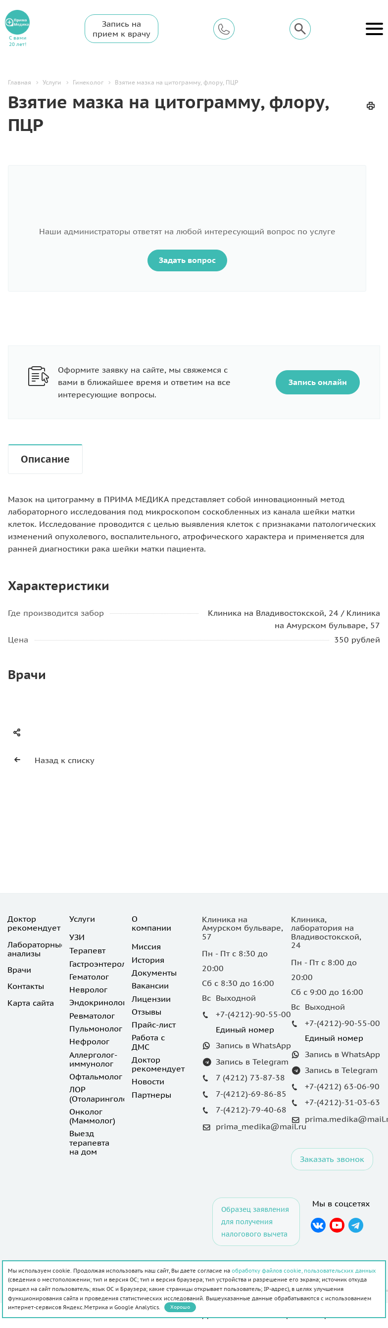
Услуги (82, 919)
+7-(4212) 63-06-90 (342, 1086)
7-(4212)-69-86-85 (251, 1094)
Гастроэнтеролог (102, 964)
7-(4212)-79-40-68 (251, 1109)
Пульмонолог (95, 1028)
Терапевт (87, 950)
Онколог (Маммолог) (92, 1116)
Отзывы (146, 1012)
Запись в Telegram (252, 1062)
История (148, 960)
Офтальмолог (95, 1076)
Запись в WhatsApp (253, 1045)
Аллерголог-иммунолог (93, 1059)
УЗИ (77, 937)
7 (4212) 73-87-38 (250, 1077)
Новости (148, 1081)
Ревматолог (92, 1016)
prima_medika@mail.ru (261, 1126)
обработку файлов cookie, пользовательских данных (304, 1270)
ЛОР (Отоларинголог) (101, 1093)
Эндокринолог (97, 1002)
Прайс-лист (154, 1024)
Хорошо (180, 1307)
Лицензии (151, 999)
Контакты (25, 986)
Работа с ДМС (148, 1041)
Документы (154, 973)
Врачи (19, 970)
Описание (45, 459)
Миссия (146, 946)
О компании (151, 923)
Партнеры (151, 1095)
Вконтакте (318, 1225)
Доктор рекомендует (33, 923)
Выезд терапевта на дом (89, 1142)
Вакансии (150, 985)
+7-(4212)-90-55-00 (253, 1014)
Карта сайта (30, 1003)
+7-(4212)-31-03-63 (342, 1102)
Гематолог (89, 977)
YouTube (337, 1225)
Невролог (88, 989)
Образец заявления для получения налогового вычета (255, 1221)
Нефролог (89, 1041)
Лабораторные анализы (36, 949)
